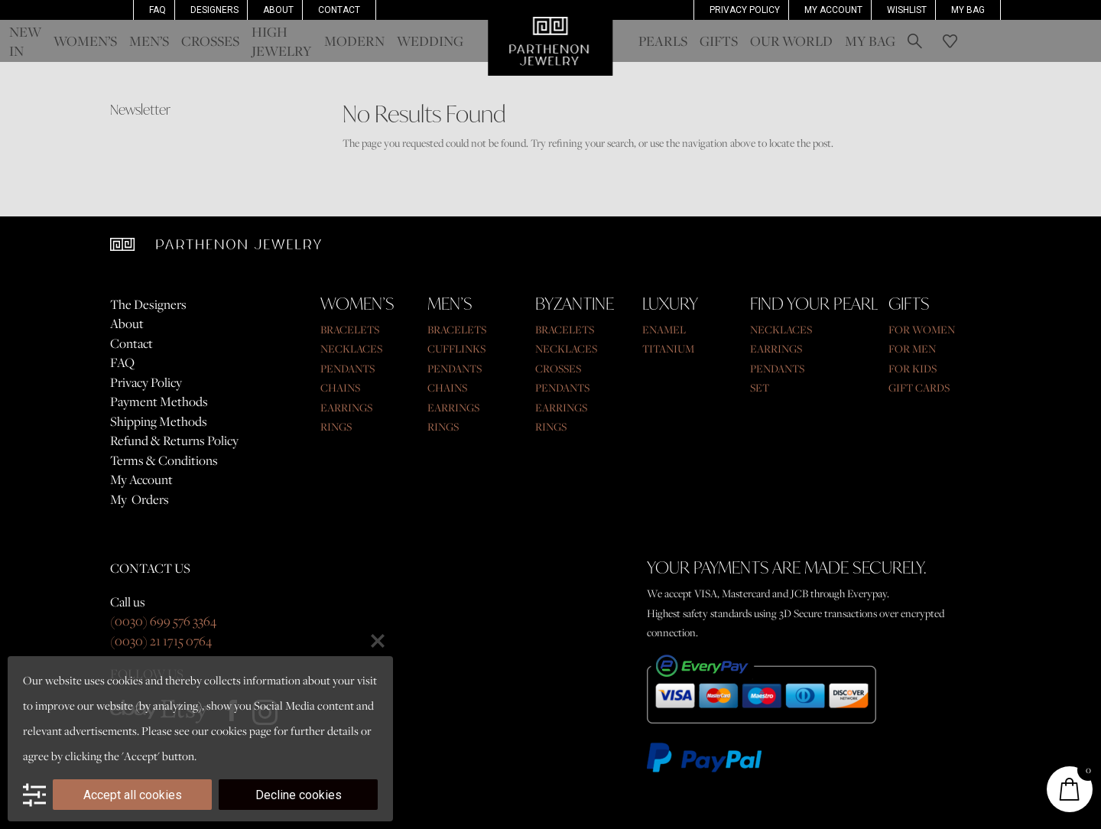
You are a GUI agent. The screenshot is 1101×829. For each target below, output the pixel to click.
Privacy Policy (745, 10)
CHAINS (340, 387)
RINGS (336, 426)
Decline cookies (298, 795)
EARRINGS (346, 407)
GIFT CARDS (919, 387)
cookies (229, 730)
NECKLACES (351, 348)
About (278, 10)
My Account (141, 479)
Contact (339, 10)
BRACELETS (349, 329)
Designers (214, 10)
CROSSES (558, 368)
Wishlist (907, 10)
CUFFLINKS (456, 348)
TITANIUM (668, 348)
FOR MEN (912, 348)
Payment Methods (159, 401)
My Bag (968, 10)
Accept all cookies (132, 795)
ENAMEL (664, 329)
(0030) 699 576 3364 (163, 621)
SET (759, 387)
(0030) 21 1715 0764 (161, 640)
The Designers (148, 304)
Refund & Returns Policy (174, 440)
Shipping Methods (158, 421)
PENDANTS (347, 368)
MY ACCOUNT (833, 10)
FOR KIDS (912, 368)
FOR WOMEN (921, 329)
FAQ (157, 10)
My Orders (139, 499)
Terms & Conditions (164, 460)
